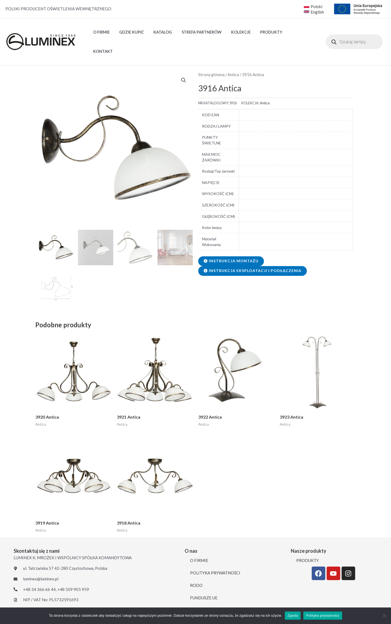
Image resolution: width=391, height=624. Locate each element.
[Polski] (313, 6)
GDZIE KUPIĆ (128, 32)
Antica (233, 56)
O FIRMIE (100, 32)
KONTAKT (290, 32)
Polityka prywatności (322, 615)
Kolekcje (233, 32)
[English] (314, 11)
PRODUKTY (261, 32)
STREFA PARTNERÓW (195, 32)
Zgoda (293, 615)
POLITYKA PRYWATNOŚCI (215, 554)
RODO (196, 566)
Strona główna (211, 56)
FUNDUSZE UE (203, 579)
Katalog (158, 32)
